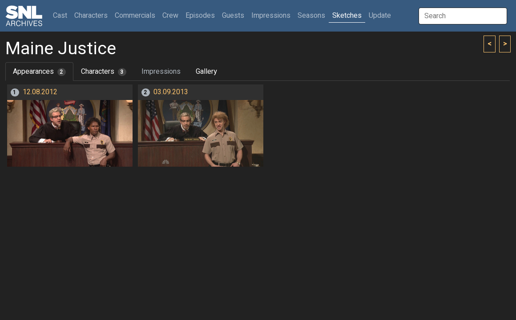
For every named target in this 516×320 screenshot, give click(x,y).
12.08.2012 (40, 92)
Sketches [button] (347, 15)
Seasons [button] (311, 15)
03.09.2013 (170, 92)
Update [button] (380, 15)
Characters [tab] (103, 71)
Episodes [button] (200, 15)
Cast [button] (62, 15)
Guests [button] (233, 15)
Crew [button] (170, 15)
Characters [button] (91, 15)
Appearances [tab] (39, 71)
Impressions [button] (270, 15)
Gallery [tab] (206, 71)
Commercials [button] (135, 15)
